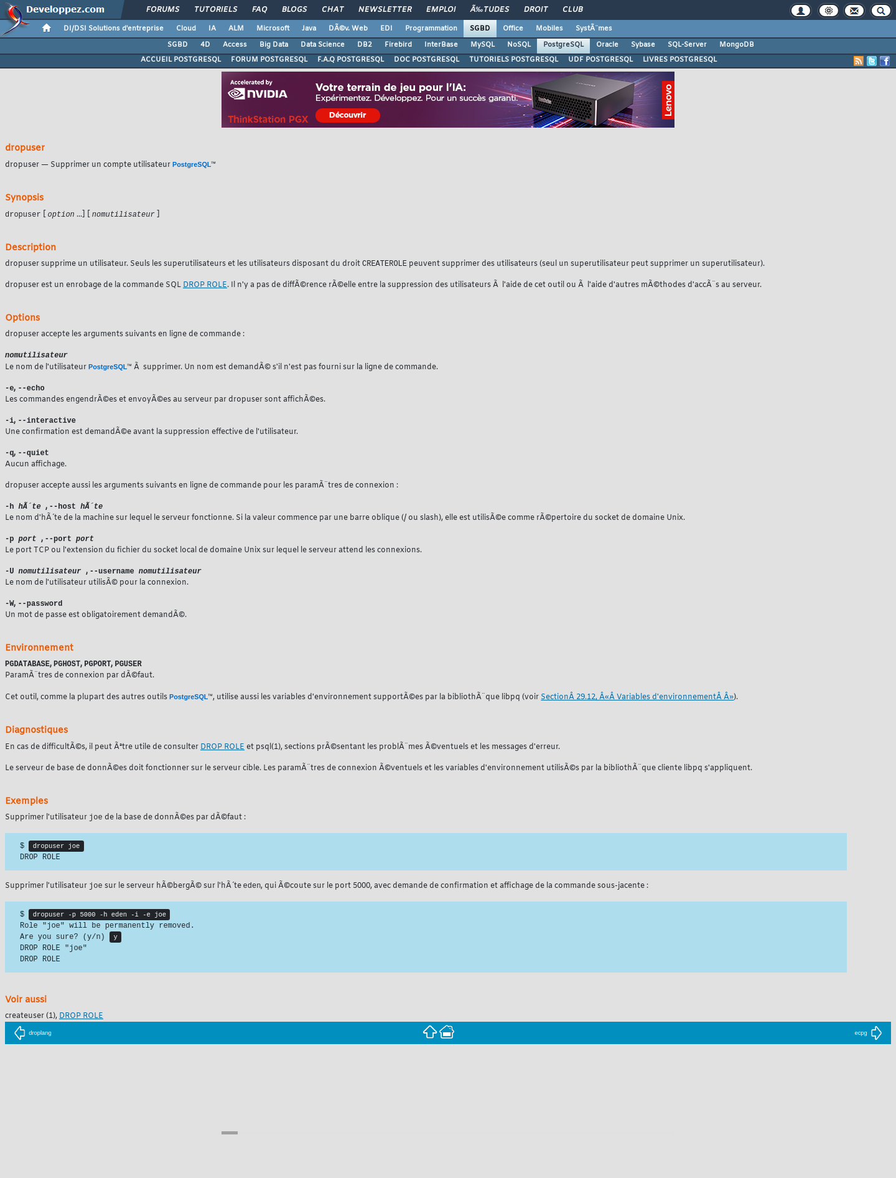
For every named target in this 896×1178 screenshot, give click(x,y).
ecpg (868, 1045)
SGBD (480, 28)
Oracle (607, 44)
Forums (162, 10)
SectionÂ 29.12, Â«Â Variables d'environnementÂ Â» (637, 704)
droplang (33, 1045)
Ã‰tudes (489, 10)
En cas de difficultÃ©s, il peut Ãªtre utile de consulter (102, 754)
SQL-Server (687, 44)
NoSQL (519, 44)
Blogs (294, 10)
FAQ (259, 10)
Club (572, 10)
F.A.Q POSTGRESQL (350, 59)
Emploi (441, 10)
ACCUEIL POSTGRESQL (181, 59)
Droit (536, 10)
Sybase (643, 44)
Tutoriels (215, 10)
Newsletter (385, 10)
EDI (386, 28)
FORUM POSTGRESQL (269, 59)
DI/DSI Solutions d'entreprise (113, 28)
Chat (332, 10)
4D (205, 44)
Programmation (431, 28)
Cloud (186, 28)
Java (309, 28)
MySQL (482, 44)
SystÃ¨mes (594, 28)
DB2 (364, 44)
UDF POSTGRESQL (600, 59)
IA (212, 28)
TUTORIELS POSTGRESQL (513, 59)
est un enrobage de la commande (94, 286)
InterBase (441, 44)
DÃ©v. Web (348, 28)
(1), (32, 1029)
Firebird (398, 44)
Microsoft (272, 28)
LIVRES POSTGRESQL (680, 59)
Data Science (323, 44)
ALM (236, 28)
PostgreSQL (563, 44)
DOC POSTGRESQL (426, 59)
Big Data (273, 44)
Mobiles (549, 28)
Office (513, 28)
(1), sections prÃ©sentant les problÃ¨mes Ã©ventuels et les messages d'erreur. (408, 754)
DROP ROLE (205, 286)
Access (235, 44)
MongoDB (736, 44)
